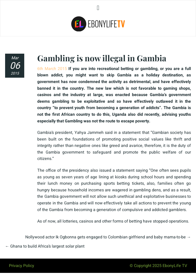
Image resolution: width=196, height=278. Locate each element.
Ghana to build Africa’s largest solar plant (47, 246)
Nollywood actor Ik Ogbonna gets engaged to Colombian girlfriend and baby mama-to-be (105, 237)
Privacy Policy (21, 266)
